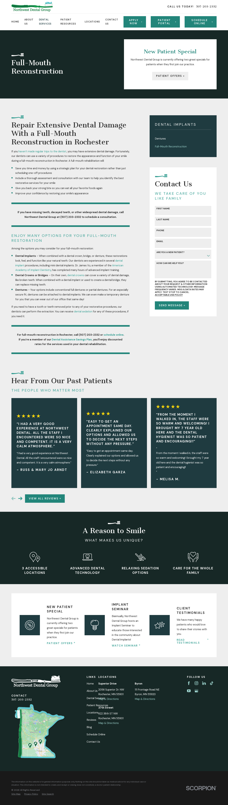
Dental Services (96, 698)
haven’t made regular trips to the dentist (42, 151)
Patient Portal (167, 22)
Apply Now (135, 22)
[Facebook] (189, 683)
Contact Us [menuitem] (111, 21)
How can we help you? (170, 263)
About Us (92, 691)
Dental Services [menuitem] (45, 21)
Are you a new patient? (170, 252)
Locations (92, 712)
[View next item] (20, 498)
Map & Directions (108, 699)
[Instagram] (196, 683)
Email (159, 241)
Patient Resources (97, 705)
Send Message (172, 305)
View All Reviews (45, 498)
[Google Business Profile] (196, 691)
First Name (163, 208)
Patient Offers (170, 76)
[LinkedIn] (204, 683)
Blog (89, 727)
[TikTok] (211, 683)
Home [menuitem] (15, 21)
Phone (160, 230)
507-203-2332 (206, 6)
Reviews (91, 720)
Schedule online (202, 22)
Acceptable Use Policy (169, 295)
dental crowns (75, 275)
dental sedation (83, 311)
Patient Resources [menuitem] (68, 21)
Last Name (162, 219)
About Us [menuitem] (29, 21)
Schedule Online (96, 734)
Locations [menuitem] (92, 21)
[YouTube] (189, 691)
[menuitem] (183, 139)
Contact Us (93, 741)
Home (90, 683)
